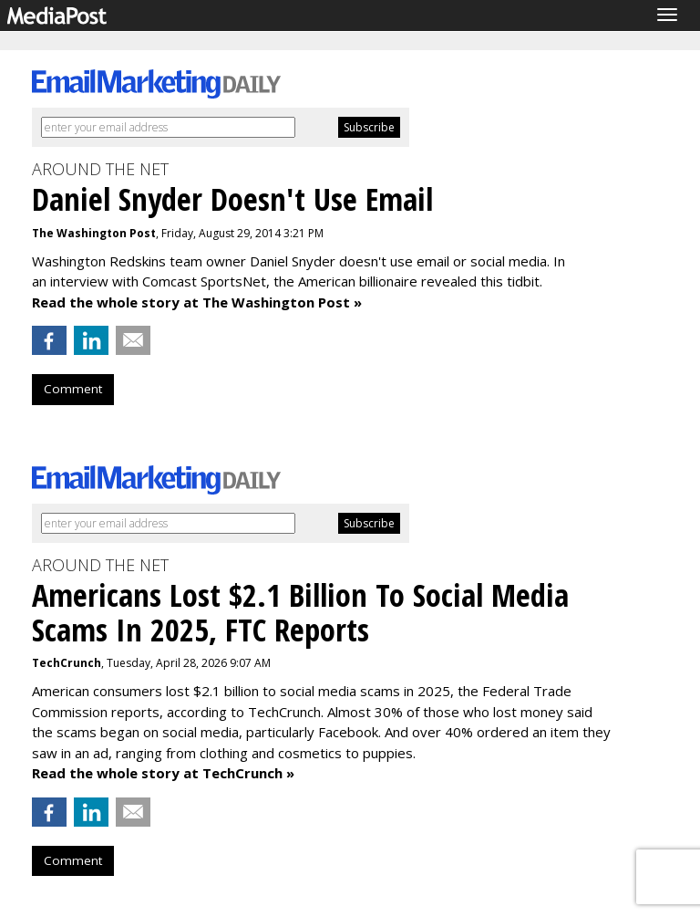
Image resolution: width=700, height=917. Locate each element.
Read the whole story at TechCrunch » (163, 773)
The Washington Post (94, 233)
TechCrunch (66, 663)
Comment (73, 388)
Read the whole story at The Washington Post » (197, 302)
